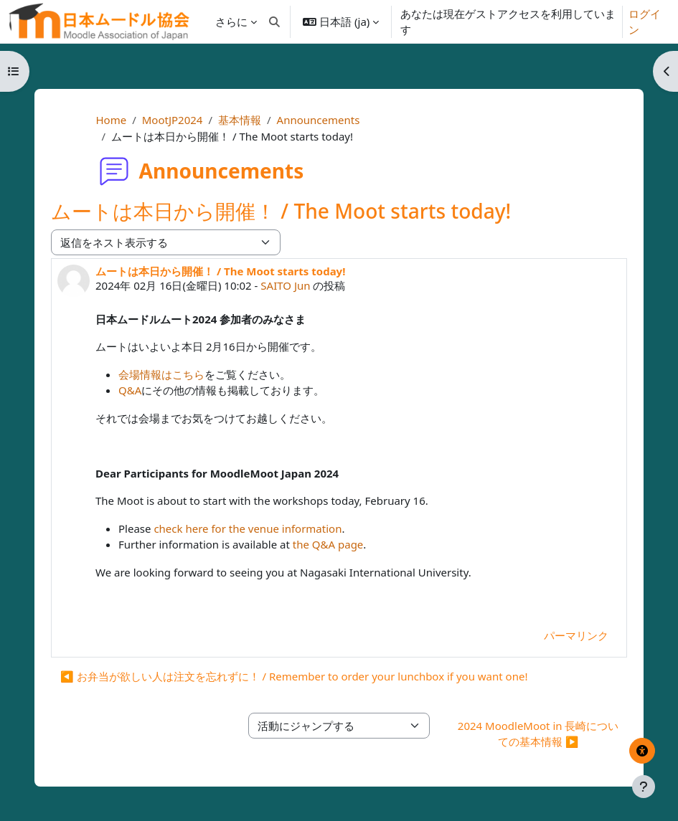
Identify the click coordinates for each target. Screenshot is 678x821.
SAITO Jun (285, 285)
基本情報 (239, 120)
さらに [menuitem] (231, 21)
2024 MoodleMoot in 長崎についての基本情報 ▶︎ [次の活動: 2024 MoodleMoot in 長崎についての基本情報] (538, 733)
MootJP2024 (172, 120)
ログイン (644, 21)
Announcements (318, 120)
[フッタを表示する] (643, 786)
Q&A (129, 390)
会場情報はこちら (161, 374)
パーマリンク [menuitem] (576, 635)
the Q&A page (328, 544)
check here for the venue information (248, 528)
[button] (275, 21)
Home (110, 120)
